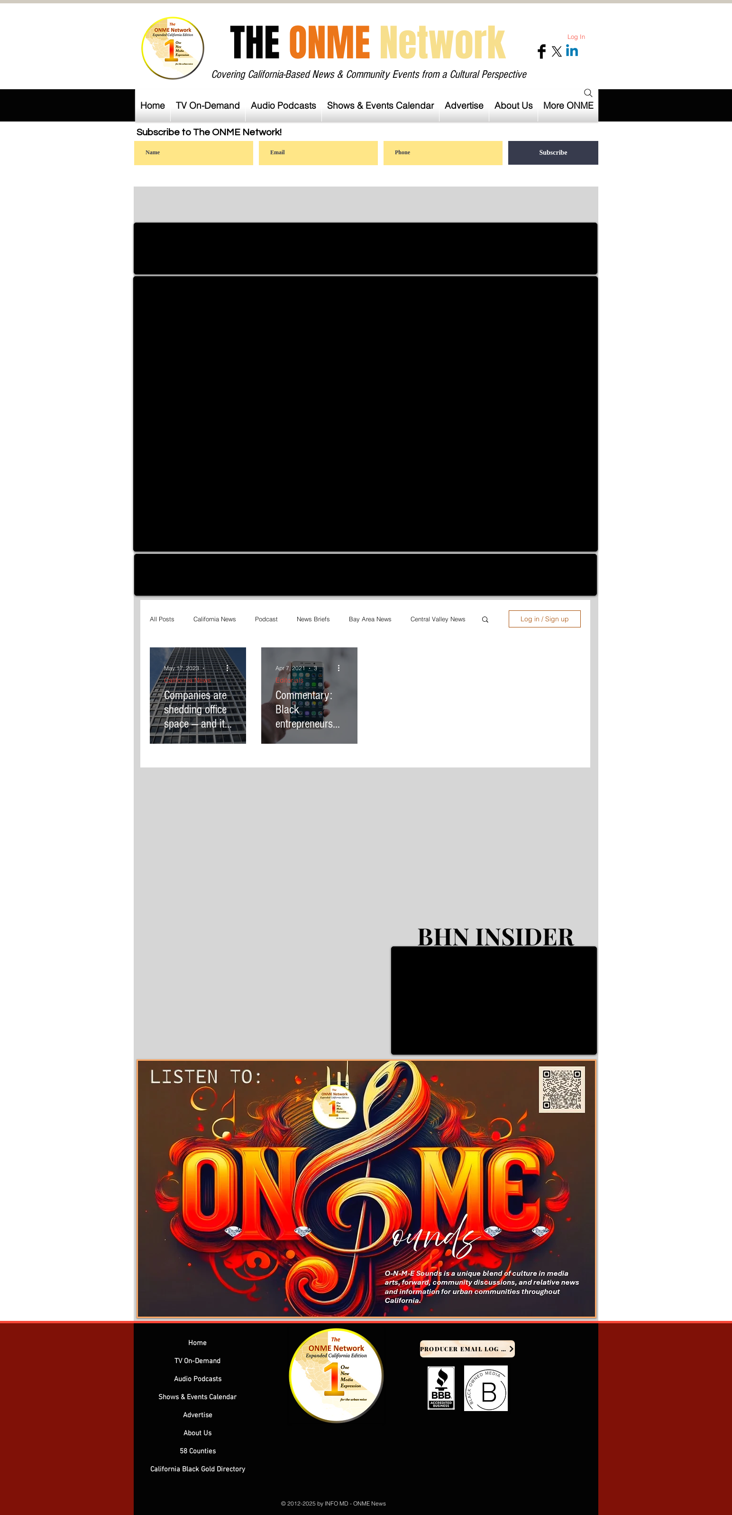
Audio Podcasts (197, 1379)
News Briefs (313, 619)
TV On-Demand (197, 1361)
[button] (464, 105)
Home (197, 1343)
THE (367, 43)
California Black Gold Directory (197, 1469)
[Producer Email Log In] (467, 1348)
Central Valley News (438, 619)
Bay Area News (370, 619)
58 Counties (198, 1451)
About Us (197, 1433)
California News (214, 619)
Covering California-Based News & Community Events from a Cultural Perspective (368, 74)
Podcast (266, 619)
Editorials (289, 680)
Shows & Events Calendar (197, 1397)
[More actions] (230, 668)
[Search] (588, 93)
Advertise (197, 1415)
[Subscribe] (553, 153)
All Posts (162, 619)
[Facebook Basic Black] (541, 51)
